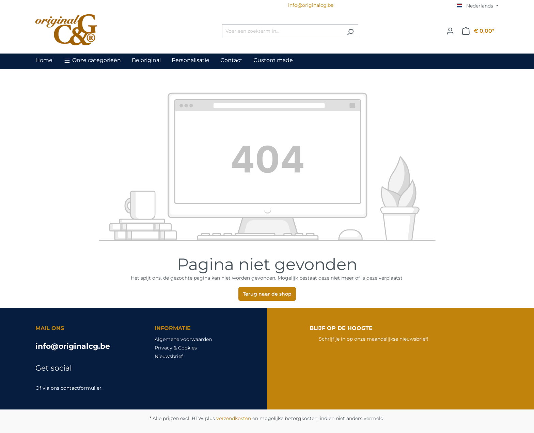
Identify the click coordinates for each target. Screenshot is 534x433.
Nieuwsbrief (169, 356)
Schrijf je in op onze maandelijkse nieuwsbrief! (373, 339)
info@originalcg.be (72, 346)
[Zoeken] (350, 31)
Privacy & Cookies (176, 348)
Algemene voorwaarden (183, 339)
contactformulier (81, 388)
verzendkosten (233, 418)
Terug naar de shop (267, 294)
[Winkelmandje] (478, 31)
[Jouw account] (450, 31)
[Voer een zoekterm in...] (282, 31)
